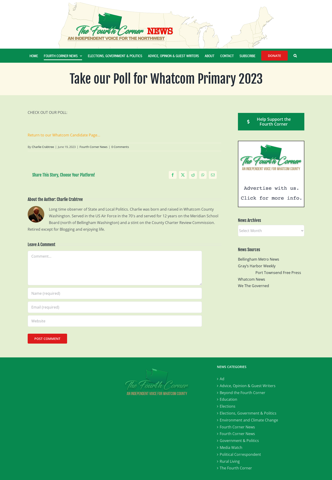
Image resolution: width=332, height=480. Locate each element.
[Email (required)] (115, 307)
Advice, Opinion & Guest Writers (248, 385)
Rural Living (230, 461)
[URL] (115, 321)
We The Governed (253, 285)
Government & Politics (239, 440)
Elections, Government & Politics (248, 413)
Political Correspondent (240, 454)
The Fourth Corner (236, 468)
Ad (222, 378)
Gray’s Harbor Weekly (258, 265)
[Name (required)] (115, 293)
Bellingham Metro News (258, 259)
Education (228, 399)
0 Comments (120, 147)
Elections (227, 406)
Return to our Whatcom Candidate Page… (64, 135)
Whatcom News (251, 279)
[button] (295, 55)
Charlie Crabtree (43, 147)
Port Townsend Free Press (278, 272)
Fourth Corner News (93, 147)
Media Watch (231, 447)
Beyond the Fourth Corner (242, 392)
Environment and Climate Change (249, 420)
